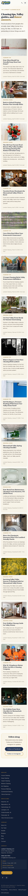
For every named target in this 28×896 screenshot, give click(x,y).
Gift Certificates (5, 892)
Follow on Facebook (14, 749)
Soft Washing (4, 786)
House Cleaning (5, 775)
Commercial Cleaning (6, 791)
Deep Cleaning (5, 778)
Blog (2, 836)
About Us (3, 825)
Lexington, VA (5, 809)
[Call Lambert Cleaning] (22, 3)
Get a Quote (7, 872)
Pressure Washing (6, 789)
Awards (3, 830)
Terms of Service (13, 889)
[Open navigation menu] (25, 2)
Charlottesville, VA (6, 812)
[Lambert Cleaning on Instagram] (6, 877)
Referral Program (22, 889)
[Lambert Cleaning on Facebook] (2, 877)
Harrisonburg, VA (5, 807)
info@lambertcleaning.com (8, 857)
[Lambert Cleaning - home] (5, 2)
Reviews (3, 833)
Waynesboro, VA (5, 804)
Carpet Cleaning (5, 781)
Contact (3, 841)
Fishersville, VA (5, 815)
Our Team (3, 828)
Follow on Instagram (14, 754)
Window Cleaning (6, 783)
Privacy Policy (4, 889)
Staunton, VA (4, 801)
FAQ (2, 838)
